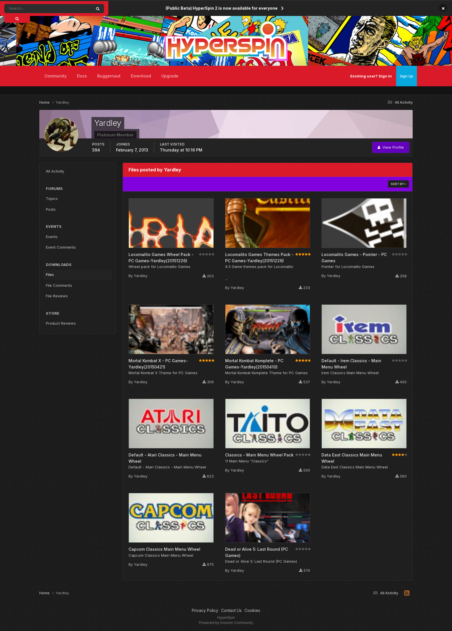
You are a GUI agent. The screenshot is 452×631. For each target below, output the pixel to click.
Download (141, 75)
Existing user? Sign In (371, 76)
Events (52, 236)
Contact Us (231, 610)
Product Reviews (61, 323)
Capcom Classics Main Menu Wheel (164, 549)
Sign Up (406, 76)
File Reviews (57, 296)
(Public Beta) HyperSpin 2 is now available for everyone (222, 8)
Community (55, 75)
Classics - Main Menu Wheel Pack (259, 454)
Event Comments (61, 247)
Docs (82, 75)
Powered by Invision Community (226, 622)
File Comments (59, 285)
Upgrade (169, 75)
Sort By (398, 184)
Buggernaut (109, 75)
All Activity (55, 171)
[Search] (32, 8)
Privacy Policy (205, 610)
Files (50, 274)
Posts (51, 209)
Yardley (140, 275)
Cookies (252, 610)
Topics (52, 198)
